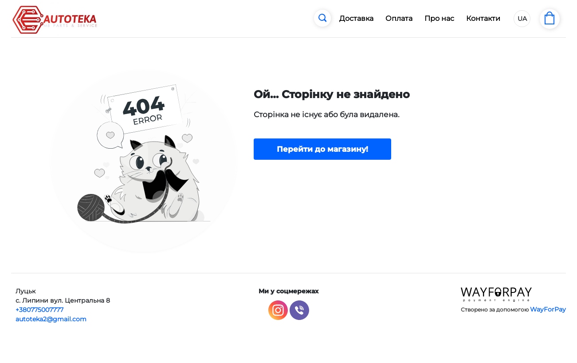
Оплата (398, 18)
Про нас (439, 18)
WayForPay (548, 309)
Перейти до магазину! (322, 149)
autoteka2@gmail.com (51, 319)
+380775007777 (39, 310)
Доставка (356, 18)
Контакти (483, 18)
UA (522, 19)
